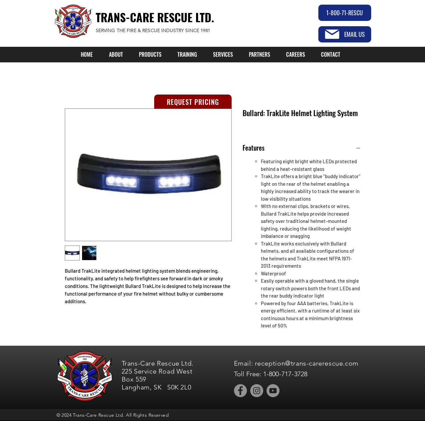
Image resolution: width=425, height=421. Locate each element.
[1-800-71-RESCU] (344, 13)
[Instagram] (256, 390)
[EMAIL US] (344, 34)
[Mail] (332, 34)
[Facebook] (240, 390)
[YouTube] (272, 390)
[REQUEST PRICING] (193, 102)
